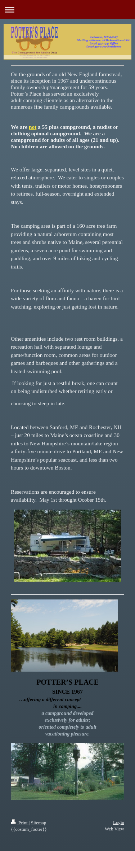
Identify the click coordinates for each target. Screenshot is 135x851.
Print (20, 822)
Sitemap (38, 822)
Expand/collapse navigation (67, 9)
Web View (114, 829)
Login (118, 822)
